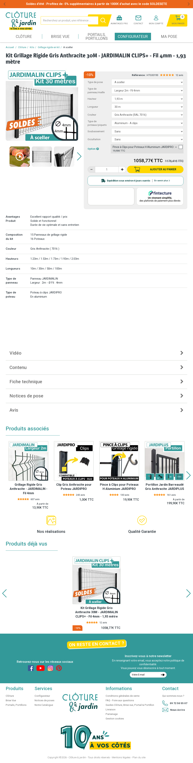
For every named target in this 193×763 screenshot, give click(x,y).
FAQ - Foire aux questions (120, 700)
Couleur (92, 114)
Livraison (110, 709)
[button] (79, 156)
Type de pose (95, 82)
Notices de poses (44, 700)
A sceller (68, 47)
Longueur (93, 106)
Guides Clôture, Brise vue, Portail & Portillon (130, 705)
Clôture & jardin (77, 757)
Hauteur (92, 98)
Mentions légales (121, 757)
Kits (32, 47)
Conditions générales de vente (122, 695)
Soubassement (96, 131)
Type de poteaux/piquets (97, 123)
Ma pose (169, 36)
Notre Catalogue (44, 705)
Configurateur (133, 36)
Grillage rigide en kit (49, 47)
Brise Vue (60, 36)
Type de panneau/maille (96, 90)
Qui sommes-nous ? (173, 695)
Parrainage (112, 714)
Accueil (10, 47)
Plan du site (139, 757)
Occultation (94, 139)
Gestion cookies (115, 718)
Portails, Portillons (96, 36)
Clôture (24, 36)
